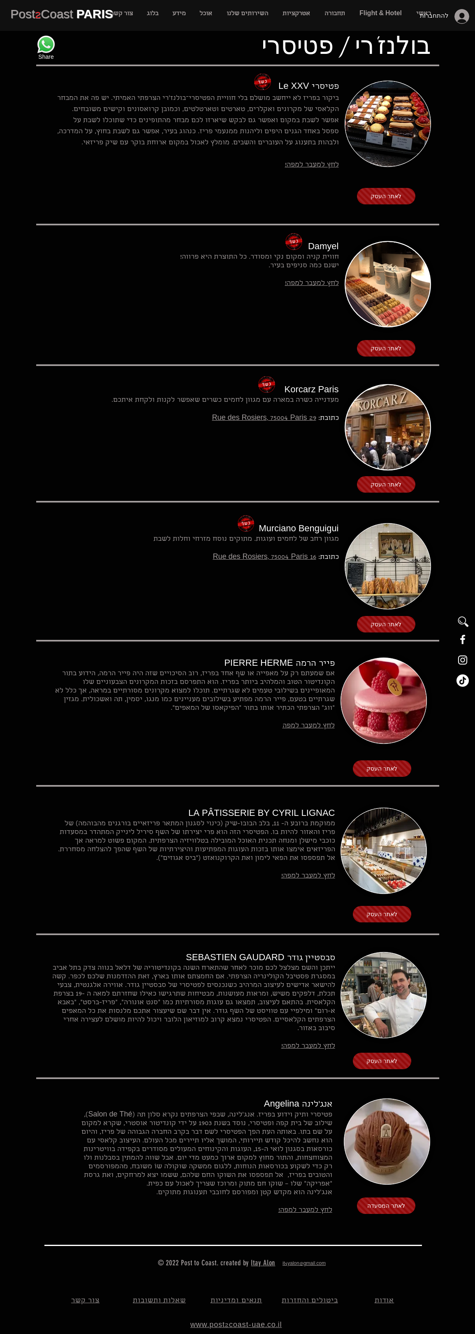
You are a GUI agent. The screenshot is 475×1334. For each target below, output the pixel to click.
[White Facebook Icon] (462, 639)
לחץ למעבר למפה (309, 726)
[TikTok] (462, 680)
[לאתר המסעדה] (386, 1205)
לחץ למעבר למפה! (308, 1046)
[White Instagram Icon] (462, 660)
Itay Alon (263, 1262)
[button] (248, 14)
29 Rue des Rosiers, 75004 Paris (264, 418)
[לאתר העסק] (386, 196)
